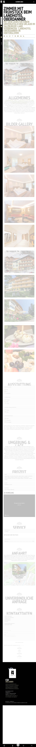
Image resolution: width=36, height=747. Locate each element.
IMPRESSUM (12, 740)
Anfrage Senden (1, 21)
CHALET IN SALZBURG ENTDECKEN (11, 725)
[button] (33, 2)
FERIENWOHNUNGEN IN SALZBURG (12, 724)
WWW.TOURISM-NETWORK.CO (11, 736)
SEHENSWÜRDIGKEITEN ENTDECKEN (12, 727)
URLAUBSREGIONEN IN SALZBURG (11, 726)
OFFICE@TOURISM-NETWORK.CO (11, 734)
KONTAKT (7, 740)
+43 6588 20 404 (12, 733)
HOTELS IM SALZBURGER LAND (10, 723)
